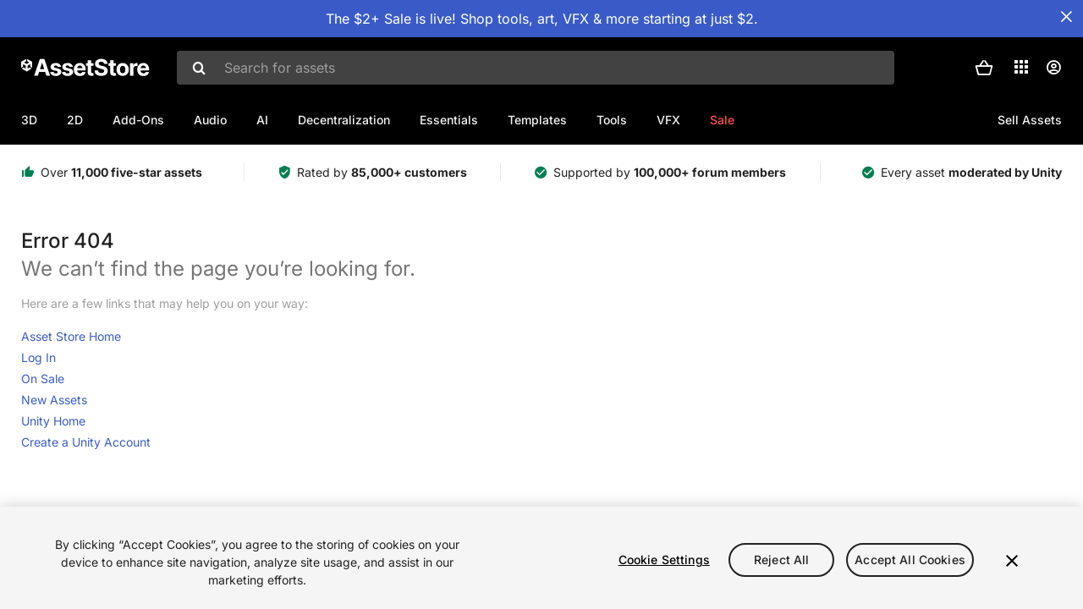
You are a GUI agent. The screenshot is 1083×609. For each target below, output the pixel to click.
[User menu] (1053, 67)
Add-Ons (138, 119)
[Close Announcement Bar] (1066, 16)
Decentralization (344, 119)
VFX (668, 119)
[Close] (1012, 560)
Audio (210, 119)
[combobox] (535, 68)
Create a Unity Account (86, 442)
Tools (611, 119)
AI (262, 119)
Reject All (781, 559)
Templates (537, 119)
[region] (541, 558)
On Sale (42, 378)
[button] (984, 68)
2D (75, 119)
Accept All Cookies (910, 559)
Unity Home (53, 421)
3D (29, 119)
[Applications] (1021, 67)
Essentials (449, 119)
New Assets (54, 399)
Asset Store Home (71, 336)
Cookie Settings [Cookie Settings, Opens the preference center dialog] (664, 559)
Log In (38, 357)
